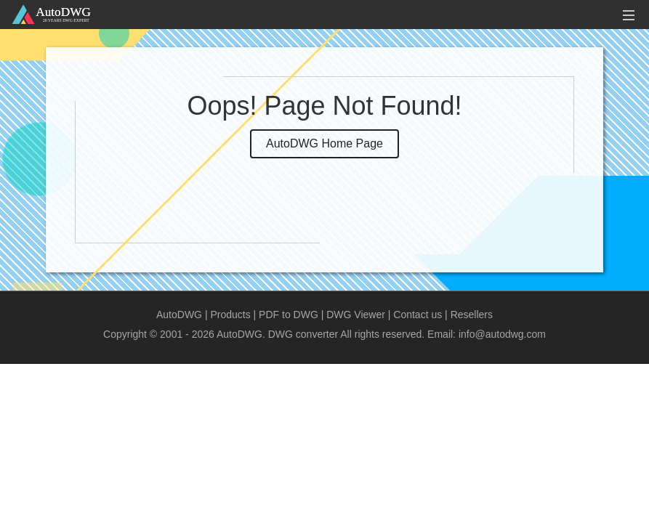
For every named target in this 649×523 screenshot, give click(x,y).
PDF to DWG (288, 314)
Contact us (417, 314)
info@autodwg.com (502, 334)
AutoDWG (179, 314)
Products (230, 314)
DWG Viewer (355, 314)
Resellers (472, 314)
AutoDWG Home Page (324, 143)
